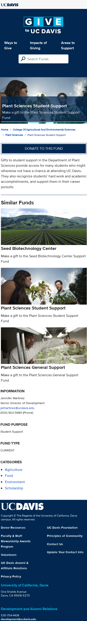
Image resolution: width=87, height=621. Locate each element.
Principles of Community (65, 536)
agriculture (13, 469)
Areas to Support (68, 45)
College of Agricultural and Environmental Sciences (44, 129)
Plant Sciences (14, 135)
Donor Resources (13, 527)
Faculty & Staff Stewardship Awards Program (16, 541)
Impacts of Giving (38, 45)
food (9, 475)
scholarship (14, 488)
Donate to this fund (44, 148)
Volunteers (9, 554)
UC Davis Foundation (62, 527)
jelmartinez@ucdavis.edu (17, 407)
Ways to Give (10, 45)
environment (15, 481)
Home (4, 129)
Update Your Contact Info (65, 552)
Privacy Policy (11, 576)
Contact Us (55, 544)
